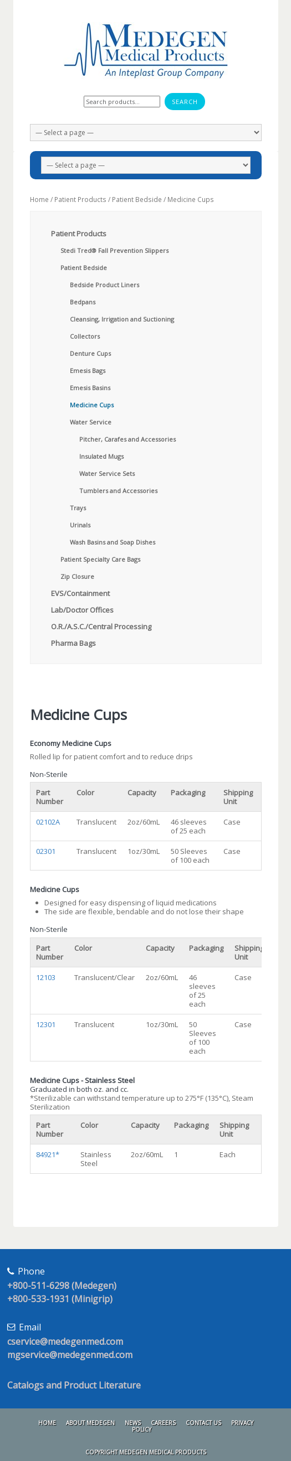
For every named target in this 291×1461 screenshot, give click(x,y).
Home (39, 199)
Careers (163, 1423)
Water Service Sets (107, 473)
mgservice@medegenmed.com (69, 1355)
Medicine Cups (92, 405)
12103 (45, 977)
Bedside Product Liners (104, 285)
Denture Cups (90, 353)
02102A (48, 822)
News (133, 1423)
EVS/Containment (80, 593)
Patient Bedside (137, 199)
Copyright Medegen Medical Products (145, 1452)
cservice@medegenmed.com (65, 1341)
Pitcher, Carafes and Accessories (127, 439)
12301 (45, 1024)
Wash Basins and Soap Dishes (112, 542)
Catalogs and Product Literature (74, 1385)
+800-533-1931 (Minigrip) (60, 1299)
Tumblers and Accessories (118, 490)
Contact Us (203, 1423)
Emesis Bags (87, 370)
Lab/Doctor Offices (82, 610)
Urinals (80, 525)
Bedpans (82, 302)
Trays (78, 508)
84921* (47, 1154)
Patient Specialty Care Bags (100, 559)
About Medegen (90, 1423)
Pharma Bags (73, 643)
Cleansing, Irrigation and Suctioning (122, 319)
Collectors (85, 336)
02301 (45, 851)
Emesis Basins (90, 388)
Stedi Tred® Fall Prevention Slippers (114, 250)
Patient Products (80, 199)
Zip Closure (77, 576)
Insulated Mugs (101, 456)
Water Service (90, 422)
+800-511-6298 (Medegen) (61, 1285)
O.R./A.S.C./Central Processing (101, 626)
